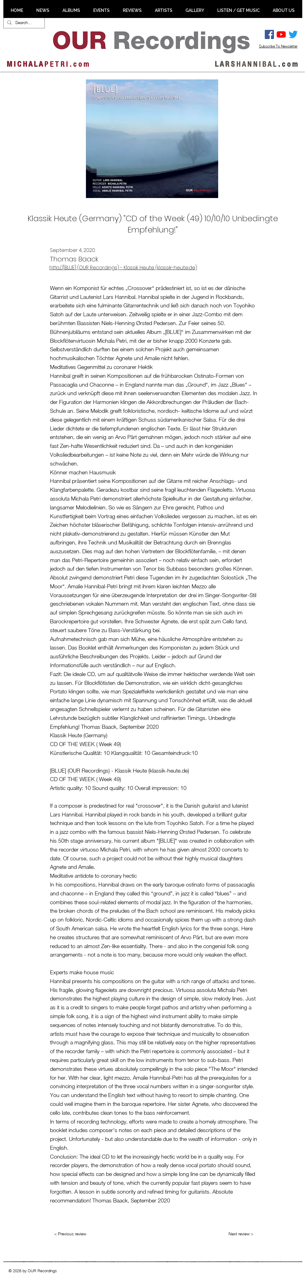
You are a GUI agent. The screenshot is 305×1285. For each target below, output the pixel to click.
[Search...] (23, 22)
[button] (43, 10)
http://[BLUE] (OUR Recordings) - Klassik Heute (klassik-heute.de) (123, 267)
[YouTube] (281, 34)
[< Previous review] (70, 1233)
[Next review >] (241, 1233)
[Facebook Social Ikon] (269, 34)
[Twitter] (293, 34)
